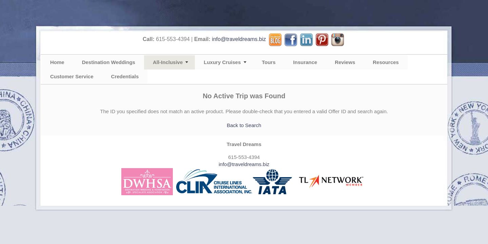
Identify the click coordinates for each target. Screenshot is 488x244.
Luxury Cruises (222, 62)
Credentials (125, 76)
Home (57, 62)
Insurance (305, 62)
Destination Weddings (108, 62)
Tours (269, 62)
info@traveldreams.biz (239, 39)
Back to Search (244, 125)
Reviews (345, 62)
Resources (386, 62)
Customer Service (72, 76)
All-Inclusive (168, 62)
